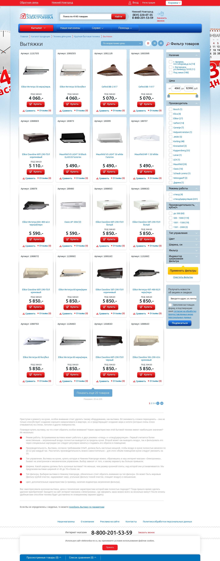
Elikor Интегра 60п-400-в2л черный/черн (36, 223)
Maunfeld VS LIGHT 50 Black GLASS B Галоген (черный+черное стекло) (72, 155)
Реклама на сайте (109, 521)
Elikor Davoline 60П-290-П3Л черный (109, 358)
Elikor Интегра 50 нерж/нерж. (36, 86)
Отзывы (45, 110)
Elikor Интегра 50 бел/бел (73, 86)
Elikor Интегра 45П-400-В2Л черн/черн (146, 291)
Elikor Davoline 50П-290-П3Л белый (146, 223)
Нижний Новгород (62, 2)
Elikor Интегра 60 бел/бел (36, 357)
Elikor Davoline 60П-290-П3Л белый (109, 223)
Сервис (98, 27)
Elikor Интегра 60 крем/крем (73, 289)
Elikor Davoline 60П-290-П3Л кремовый (36, 291)
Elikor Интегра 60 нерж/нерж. (73, 357)
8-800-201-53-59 (111, 532)
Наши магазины (70, 27)
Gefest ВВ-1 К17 (146, 86)
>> (162, 403)
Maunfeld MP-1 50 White (146, 154)
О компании (87, 521)
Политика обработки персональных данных (167, 521)
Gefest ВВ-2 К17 (109, 86)
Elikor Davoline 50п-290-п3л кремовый (146, 358)
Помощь (125, 27)
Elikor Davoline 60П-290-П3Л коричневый (36, 155)
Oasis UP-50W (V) (72, 222)
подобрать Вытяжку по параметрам (86, 507)
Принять (110, 547)
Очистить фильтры (183, 277)
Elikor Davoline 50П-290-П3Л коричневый (109, 291)
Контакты (131, 521)
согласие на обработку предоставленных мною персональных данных (182, 314)
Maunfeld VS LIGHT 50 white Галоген (109, 155)
